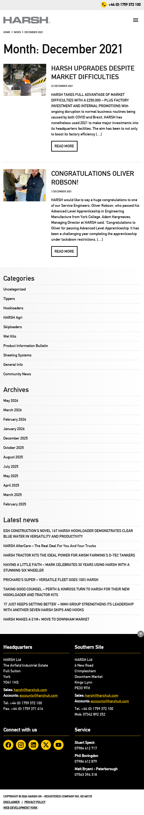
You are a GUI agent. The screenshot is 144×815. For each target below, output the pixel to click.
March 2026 (12, 410)
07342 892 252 (94, 714)
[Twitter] (46, 745)
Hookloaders (13, 308)
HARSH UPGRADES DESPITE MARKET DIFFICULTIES (92, 72)
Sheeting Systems (17, 355)
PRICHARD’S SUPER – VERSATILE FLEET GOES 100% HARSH (50, 579)
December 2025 (15, 438)
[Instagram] (21, 745)
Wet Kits (9, 336)
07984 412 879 (86, 761)
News (17, 32)
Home (6, 32)
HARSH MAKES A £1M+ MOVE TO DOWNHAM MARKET (46, 619)
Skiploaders (12, 327)
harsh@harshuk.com (30, 690)
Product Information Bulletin (25, 345)
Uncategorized (14, 289)
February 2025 (14, 504)
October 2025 (13, 447)
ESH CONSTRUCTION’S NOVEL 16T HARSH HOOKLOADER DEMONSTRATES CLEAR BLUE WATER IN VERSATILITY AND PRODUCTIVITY (68, 533)
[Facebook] (8, 745)
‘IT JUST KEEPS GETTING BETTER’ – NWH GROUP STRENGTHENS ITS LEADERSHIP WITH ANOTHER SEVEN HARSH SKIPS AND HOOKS (68, 607)
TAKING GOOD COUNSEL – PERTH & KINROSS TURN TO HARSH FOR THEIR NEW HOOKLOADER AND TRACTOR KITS (66, 592)
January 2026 (14, 429)
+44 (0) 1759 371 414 (27, 708)
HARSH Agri (12, 317)
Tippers (9, 298)
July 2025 (10, 466)
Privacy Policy (34, 802)
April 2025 (11, 485)
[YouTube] (59, 745)
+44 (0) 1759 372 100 (26, 703)
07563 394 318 (86, 774)
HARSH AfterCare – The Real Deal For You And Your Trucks (49, 546)
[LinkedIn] (33, 745)
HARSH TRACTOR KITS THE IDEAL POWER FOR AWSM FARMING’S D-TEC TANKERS (69, 555)
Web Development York (20, 808)
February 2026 (14, 419)
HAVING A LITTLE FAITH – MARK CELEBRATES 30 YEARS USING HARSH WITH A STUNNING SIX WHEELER (66, 567)
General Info (13, 364)
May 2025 (10, 476)
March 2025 (12, 494)
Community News (17, 374)
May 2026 (10, 400)
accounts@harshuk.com (39, 695)
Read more (64, 146)
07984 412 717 (86, 748)
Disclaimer (11, 802)
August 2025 (13, 457)
